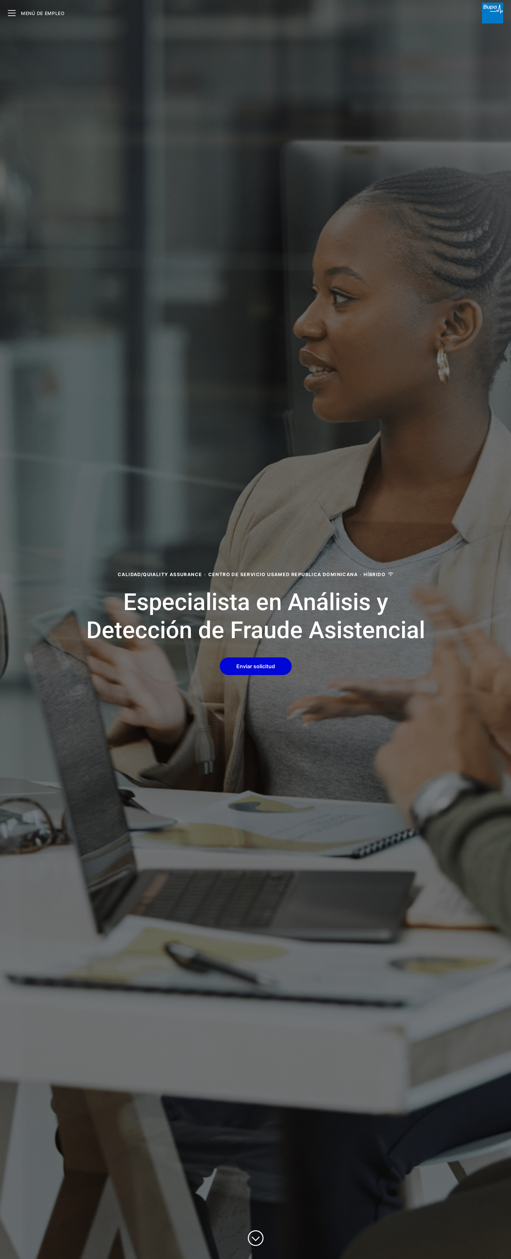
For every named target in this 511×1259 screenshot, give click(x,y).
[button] (256, 666)
